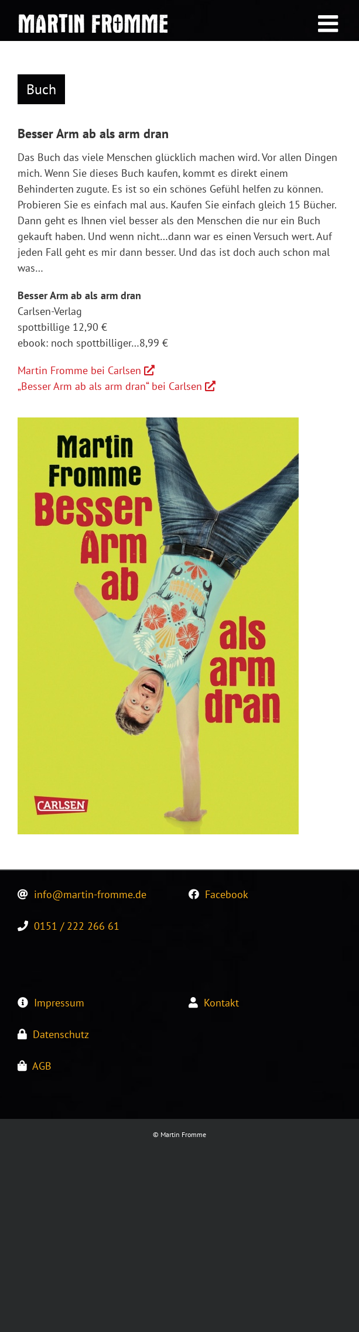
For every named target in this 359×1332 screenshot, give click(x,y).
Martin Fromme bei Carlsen (86, 370)
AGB (42, 1066)
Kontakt (221, 1002)
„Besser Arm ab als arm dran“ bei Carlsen (117, 386)
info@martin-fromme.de (90, 894)
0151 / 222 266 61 (76, 926)
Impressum (59, 1002)
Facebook (226, 894)
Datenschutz (61, 1034)
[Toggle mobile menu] (329, 23)
